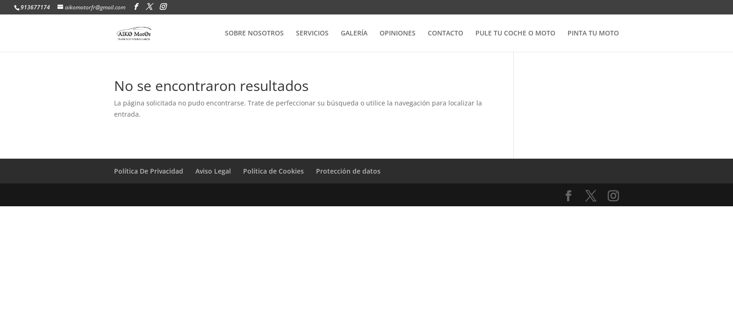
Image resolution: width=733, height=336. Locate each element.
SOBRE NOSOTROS (254, 33)
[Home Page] (144, 32)
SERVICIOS (312, 33)
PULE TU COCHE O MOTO (515, 33)
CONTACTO (445, 33)
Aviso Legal (213, 171)
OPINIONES (398, 33)
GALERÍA (354, 33)
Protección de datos (348, 171)
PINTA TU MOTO (593, 33)
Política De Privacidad (148, 171)
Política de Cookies (273, 171)
